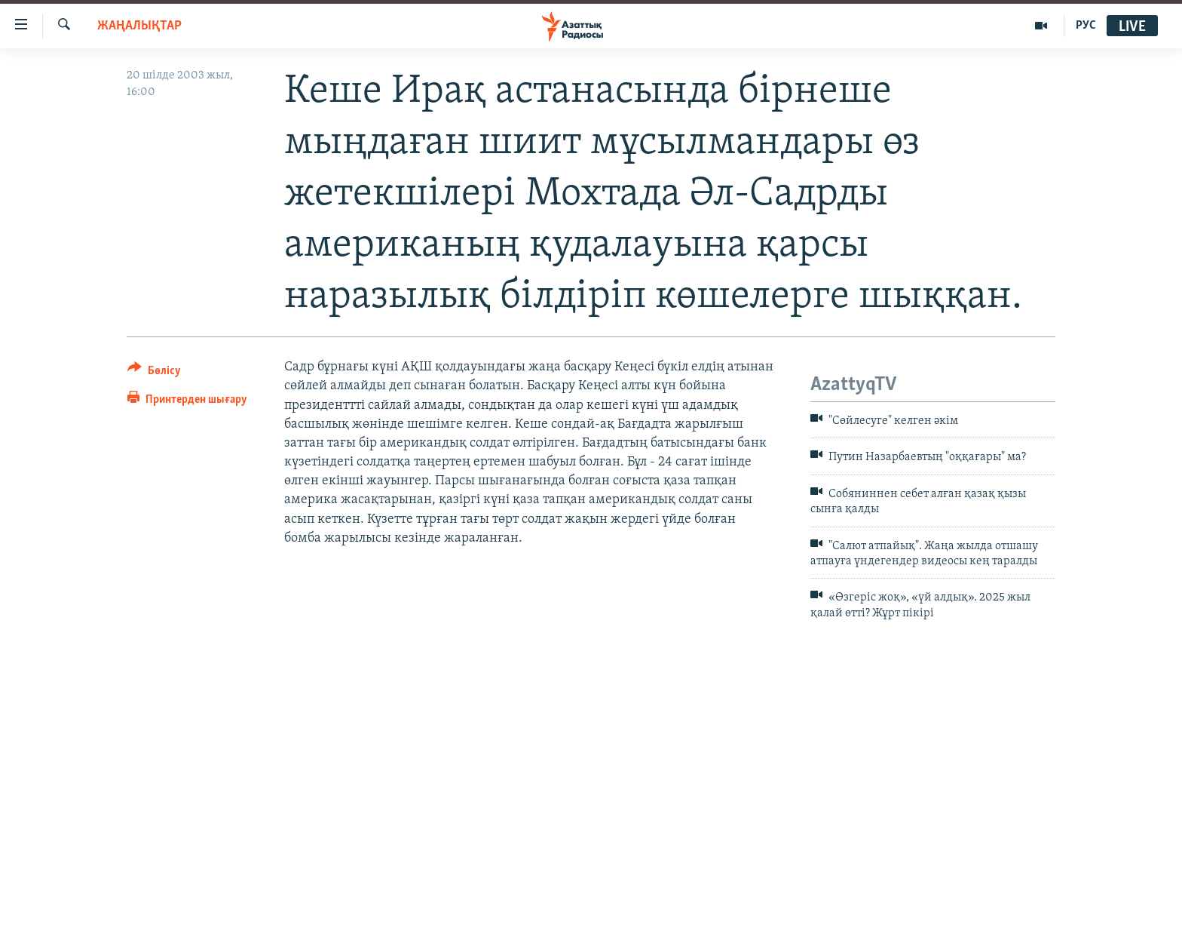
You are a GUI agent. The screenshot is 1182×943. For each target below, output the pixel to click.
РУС (1086, 26)
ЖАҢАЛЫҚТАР (139, 26)
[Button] (154, 373)
